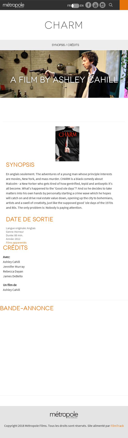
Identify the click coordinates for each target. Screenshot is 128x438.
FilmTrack (117, 426)
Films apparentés (16, 242)
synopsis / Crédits (65, 45)
